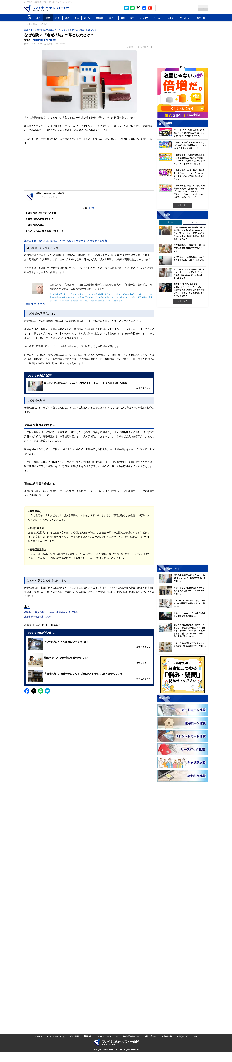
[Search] (175, 8)
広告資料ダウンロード (187, 1036)
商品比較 (201, 18)
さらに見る (182, 205)
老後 (123, 18)
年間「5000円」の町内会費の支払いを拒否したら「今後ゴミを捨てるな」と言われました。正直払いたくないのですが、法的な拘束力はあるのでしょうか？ (189, 233)
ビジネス (169, 18)
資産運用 (100, 18)
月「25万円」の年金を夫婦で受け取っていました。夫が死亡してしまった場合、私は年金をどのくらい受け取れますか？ (189, 274)
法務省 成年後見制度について (38, 617)
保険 (77, 18)
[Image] (46, 8)
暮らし (112, 18)
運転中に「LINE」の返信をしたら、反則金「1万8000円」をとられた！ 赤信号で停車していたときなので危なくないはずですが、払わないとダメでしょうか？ (189, 289)
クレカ (157, 18)
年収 (38, 18)
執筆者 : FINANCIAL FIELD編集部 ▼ (51, 193)
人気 (29, 18)
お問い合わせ (150, 1036)
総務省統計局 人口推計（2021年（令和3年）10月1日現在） (52, 612)
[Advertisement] (89, 168)
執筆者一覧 (167, 1036)
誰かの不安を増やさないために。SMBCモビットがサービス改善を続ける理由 (60, 30)
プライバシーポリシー (107, 1036)
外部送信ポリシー (131, 1036)
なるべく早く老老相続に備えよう (44, 231)
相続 (48, 18)
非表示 (91, 208)
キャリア (144, 18)
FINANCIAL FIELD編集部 (45, 40)
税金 (57, 18)
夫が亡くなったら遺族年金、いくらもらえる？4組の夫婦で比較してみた (190, 258)
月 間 (195, 222)
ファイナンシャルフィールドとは (49, 1036)
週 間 (170, 222)
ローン (87, 18)
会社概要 (74, 1036)
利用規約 (88, 1036)
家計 (132, 18)
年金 (67, 18)
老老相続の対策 (35, 225)
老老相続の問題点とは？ (40, 219)
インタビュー (185, 18)
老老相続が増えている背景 (41, 213)
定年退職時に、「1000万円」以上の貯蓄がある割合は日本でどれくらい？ (189, 248)
